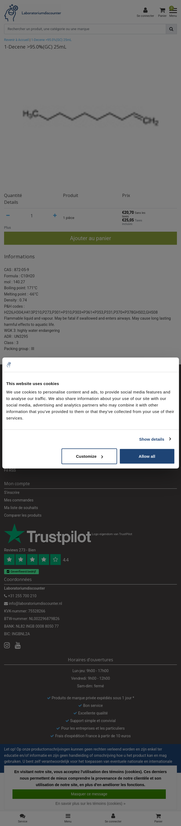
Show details (151, 439)
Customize (89, 456)
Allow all (147, 456)
